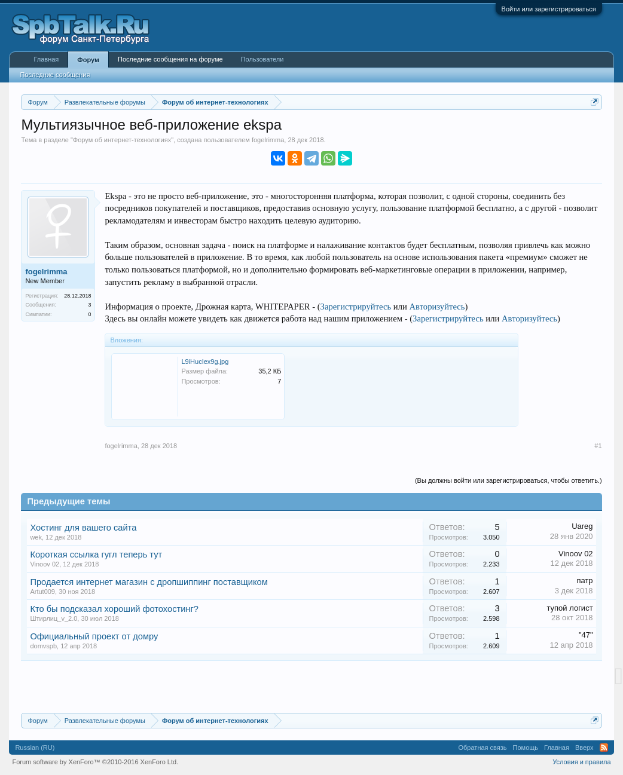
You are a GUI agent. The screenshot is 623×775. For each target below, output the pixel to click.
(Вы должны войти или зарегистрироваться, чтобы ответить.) (508, 480)
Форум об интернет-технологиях (122, 139)
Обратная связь (483, 747)
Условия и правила (581, 761)
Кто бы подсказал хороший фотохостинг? (114, 609)
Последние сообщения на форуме (170, 59)
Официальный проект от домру (94, 636)
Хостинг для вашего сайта (83, 527)
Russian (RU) (34, 747)
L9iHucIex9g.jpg (204, 361)
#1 (597, 445)
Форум (88, 59)
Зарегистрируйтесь (356, 306)
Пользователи (262, 59)
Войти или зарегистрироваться (549, 9)
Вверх (584, 747)
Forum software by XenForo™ (95, 761)
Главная (46, 59)
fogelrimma (268, 139)
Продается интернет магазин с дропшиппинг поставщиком (148, 582)
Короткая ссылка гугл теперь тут (96, 554)
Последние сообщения (55, 74)
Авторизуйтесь (437, 306)
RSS (604, 747)
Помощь (526, 747)
